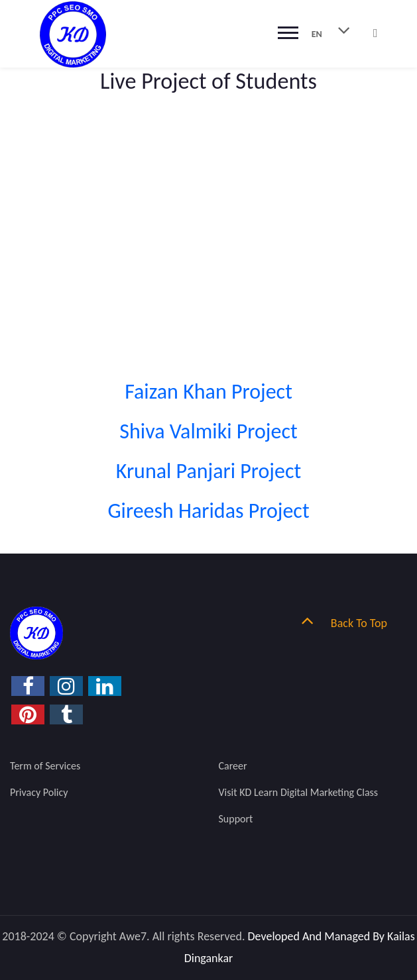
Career (233, 766)
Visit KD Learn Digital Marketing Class (299, 792)
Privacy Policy (39, 792)
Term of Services (45, 766)
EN (336, 30)
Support (236, 818)
